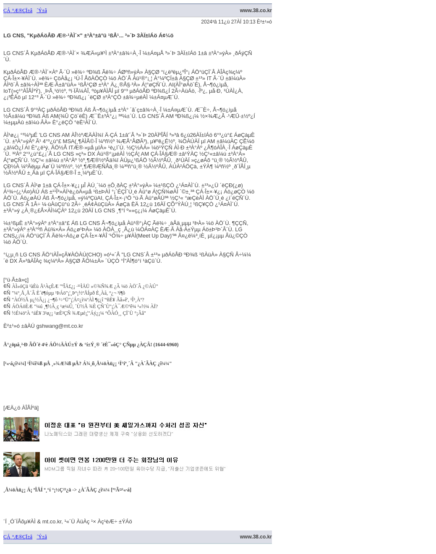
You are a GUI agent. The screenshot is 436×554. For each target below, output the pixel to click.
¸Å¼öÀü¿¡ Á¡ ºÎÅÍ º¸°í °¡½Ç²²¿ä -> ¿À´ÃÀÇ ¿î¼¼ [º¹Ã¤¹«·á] (67, 490)
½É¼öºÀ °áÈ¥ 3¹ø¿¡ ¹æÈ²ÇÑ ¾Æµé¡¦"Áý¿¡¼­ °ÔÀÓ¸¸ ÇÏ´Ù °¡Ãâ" (79, 313)
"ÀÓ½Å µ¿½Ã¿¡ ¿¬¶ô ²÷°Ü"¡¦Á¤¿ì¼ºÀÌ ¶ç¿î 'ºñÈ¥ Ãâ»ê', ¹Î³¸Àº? (78, 300)
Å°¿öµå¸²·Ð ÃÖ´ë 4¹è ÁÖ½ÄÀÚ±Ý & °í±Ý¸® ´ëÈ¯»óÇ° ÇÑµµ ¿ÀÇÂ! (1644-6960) (90, 345)
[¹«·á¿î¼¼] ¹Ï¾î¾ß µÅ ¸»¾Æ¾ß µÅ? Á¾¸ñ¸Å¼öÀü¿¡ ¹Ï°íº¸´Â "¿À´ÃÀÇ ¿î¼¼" (87, 363)
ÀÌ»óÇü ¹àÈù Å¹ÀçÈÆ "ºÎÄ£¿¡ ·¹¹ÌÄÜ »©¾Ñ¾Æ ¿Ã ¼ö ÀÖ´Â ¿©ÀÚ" (85, 286)
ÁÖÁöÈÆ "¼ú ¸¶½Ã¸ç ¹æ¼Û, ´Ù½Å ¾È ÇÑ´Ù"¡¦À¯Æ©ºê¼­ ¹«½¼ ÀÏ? (85, 306)
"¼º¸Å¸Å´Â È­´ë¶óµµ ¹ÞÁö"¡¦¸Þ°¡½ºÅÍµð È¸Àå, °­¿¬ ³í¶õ (68, 293)
